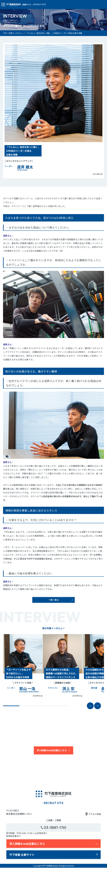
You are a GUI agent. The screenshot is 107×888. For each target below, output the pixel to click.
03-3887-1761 (53, 827)
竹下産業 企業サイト (22, 855)
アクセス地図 (93, 814)
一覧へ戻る (53, 599)
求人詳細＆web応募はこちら (52, 750)
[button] (97, 705)
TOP (5, 33)
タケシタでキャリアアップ (19, 160)
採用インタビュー (16, 33)
